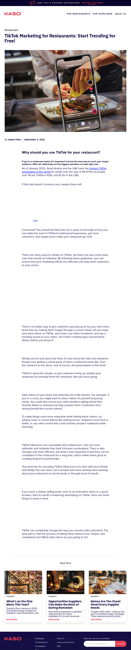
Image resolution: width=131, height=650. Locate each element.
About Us (120, 14)
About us (60, 638)
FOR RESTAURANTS (78, 14)
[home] (13, 13)
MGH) (35, 220)
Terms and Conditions (65, 642)
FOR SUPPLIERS (102, 14)
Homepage (39, 638)
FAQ (58, 646)
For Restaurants (41, 642)
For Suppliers (40, 646)
